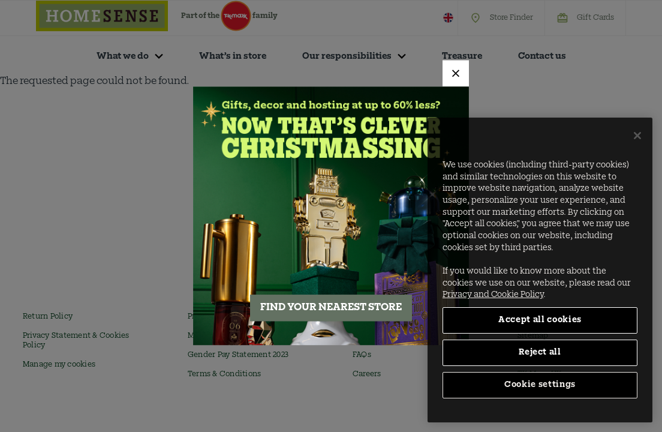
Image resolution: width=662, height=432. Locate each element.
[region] (540, 270)
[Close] (456, 73)
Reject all (540, 352)
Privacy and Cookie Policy (493, 295)
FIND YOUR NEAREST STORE (331, 308)
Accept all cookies (540, 320)
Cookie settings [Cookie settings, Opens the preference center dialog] (540, 385)
